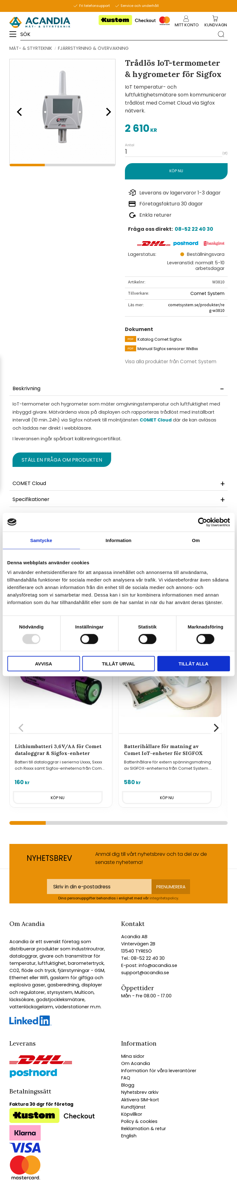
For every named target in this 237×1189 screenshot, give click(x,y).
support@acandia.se (145, 972)
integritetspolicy (164, 898)
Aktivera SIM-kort (140, 1100)
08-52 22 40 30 (194, 229)
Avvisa (43, 663)
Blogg (127, 1085)
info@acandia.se (157, 965)
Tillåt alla (193, 663)
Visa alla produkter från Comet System (170, 361)
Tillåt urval (118, 663)
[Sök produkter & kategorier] (117, 34)
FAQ (125, 1078)
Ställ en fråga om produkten (62, 459)
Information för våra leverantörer (158, 1071)
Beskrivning (26, 388)
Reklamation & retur (143, 1128)
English (129, 1136)
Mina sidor (132, 1056)
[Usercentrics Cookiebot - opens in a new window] (202, 522)
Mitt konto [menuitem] (187, 25)
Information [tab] (118, 540)
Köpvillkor (131, 1114)
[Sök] (221, 34)
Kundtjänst (133, 1107)
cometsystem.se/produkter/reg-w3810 (196, 308)
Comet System (207, 293)
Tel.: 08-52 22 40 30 (143, 958)
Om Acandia (135, 1063)
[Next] (106, 112)
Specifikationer (31, 499)
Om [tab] (196, 540)
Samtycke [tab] (41, 540)
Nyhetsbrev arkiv (139, 1092)
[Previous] (19, 112)
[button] (14, 36)
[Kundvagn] (215, 25)
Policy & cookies (139, 1121)
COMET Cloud (156, 420)
